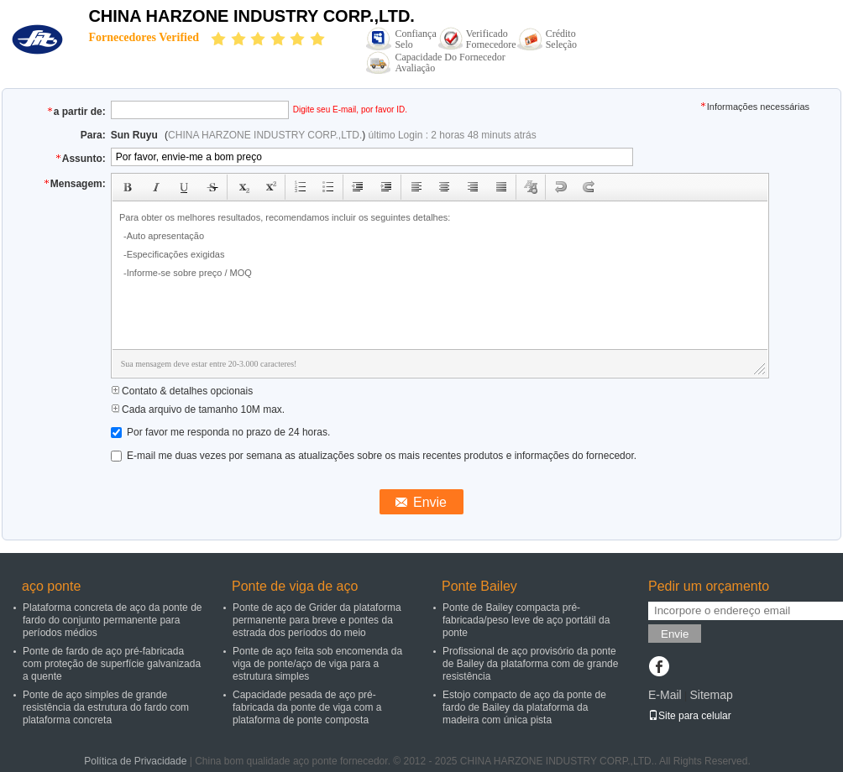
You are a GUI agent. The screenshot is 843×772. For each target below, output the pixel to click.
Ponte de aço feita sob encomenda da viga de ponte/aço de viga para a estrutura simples (317, 663)
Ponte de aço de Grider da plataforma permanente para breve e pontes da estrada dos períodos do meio (317, 620)
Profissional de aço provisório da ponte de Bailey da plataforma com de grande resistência (530, 663)
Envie (675, 634)
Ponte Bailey (479, 586)
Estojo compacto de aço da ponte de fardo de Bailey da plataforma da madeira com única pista (524, 707)
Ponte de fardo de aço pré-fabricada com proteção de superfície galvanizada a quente (112, 663)
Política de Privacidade (135, 761)
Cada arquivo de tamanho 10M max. (198, 409)
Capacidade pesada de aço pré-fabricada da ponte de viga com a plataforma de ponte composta (307, 707)
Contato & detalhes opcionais (182, 391)
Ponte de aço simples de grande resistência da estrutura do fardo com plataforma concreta (106, 707)
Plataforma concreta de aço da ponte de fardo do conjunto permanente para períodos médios (112, 620)
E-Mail (665, 695)
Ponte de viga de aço (295, 586)
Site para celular (689, 716)
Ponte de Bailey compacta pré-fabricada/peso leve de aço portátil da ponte (526, 620)
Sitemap (710, 695)
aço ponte (51, 586)
